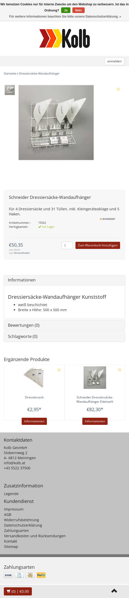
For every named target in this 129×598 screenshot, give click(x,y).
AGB (7, 514)
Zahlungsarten (16, 530)
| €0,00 (18, 591)
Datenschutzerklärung (23, 525)
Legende (11, 493)
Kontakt (10, 541)
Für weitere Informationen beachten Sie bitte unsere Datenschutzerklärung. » (65, 16)
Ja (65, 10)
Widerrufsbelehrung (21, 519)
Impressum (13, 509)
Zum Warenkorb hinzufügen (98, 245)
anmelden (114, 61)
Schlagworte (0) (22, 336)
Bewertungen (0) (24, 325)
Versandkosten (22, 253)
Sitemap (11, 546)
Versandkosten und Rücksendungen (35, 535)
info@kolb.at (14, 462)
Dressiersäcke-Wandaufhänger (39, 73)
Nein (78, 10)
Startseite (10, 73)
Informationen (22, 280)
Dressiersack (34, 397)
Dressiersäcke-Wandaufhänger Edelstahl (94, 399)
